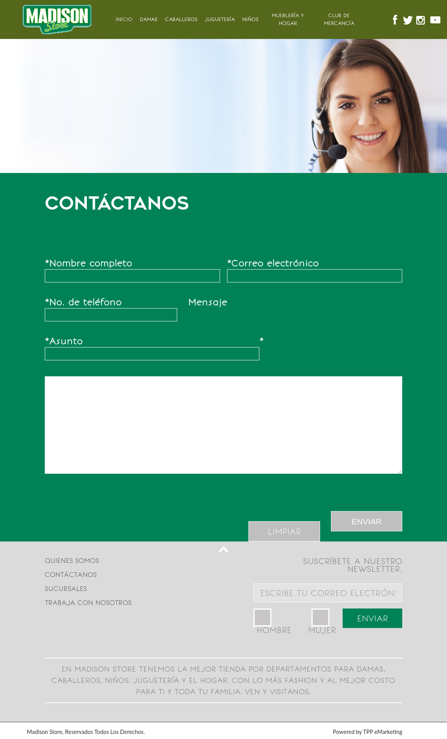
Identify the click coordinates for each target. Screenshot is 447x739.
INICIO (124, 19)
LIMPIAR (284, 531)
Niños (250, 19)
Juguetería (220, 19)
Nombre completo (88, 263)
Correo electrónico (273, 263)
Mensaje (226, 301)
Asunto (64, 341)
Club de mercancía (339, 19)
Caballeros (181, 19)
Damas (148, 19)
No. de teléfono (83, 302)
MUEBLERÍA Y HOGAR (288, 19)
